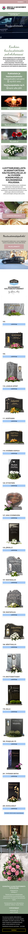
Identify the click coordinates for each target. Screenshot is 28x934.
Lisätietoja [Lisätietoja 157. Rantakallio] (14, 582)
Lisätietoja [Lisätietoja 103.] (14, 324)
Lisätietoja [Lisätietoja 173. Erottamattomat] (14, 679)
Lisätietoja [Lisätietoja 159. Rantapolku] (14, 615)
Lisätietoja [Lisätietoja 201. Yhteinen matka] (14, 776)
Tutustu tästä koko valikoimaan (14, 813)
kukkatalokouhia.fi (14, 216)
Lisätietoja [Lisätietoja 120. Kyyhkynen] (14, 485)
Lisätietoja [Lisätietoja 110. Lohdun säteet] (14, 389)
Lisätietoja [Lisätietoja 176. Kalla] (14, 711)
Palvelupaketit (14, 246)
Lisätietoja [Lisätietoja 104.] (14, 356)
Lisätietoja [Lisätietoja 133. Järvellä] (14, 550)
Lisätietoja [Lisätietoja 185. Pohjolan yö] (14, 744)
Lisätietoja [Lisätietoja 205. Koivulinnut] (14, 808)
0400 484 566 (14, 14)
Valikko (20, 2)
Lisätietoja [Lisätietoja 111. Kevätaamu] (14, 421)
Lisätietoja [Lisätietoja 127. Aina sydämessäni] (14, 518)
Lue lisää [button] (22, 926)
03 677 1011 (15, 81)
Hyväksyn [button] (14, 930)
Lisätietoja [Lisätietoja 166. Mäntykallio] (14, 647)
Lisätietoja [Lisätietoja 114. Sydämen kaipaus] (14, 453)
